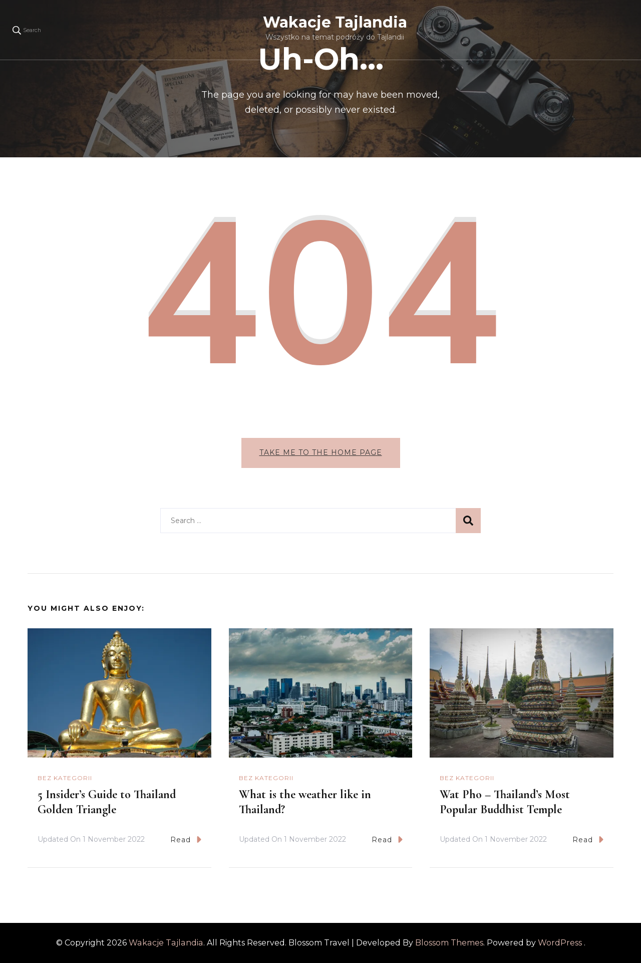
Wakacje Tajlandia (335, 22)
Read (185, 839)
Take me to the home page (320, 452)
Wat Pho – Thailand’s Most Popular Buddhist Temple (505, 802)
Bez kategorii (65, 778)
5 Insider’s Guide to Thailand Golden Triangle (107, 802)
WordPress (560, 942)
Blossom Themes (449, 942)
